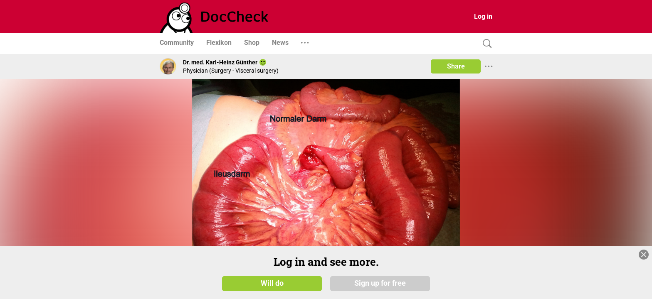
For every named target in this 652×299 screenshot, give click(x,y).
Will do (272, 283)
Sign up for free (380, 283)
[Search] (485, 43)
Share (456, 66)
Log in (483, 16)
